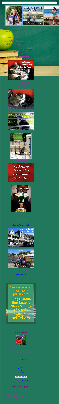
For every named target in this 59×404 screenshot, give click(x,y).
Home (7, 34)
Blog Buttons (8, 37)
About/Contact (8, 35)
